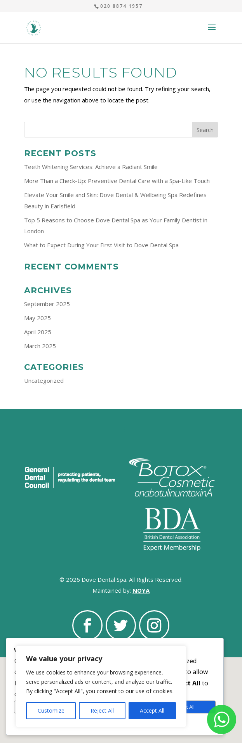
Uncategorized (44, 380)
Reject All (102, 710)
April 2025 (37, 332)
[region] (101, 686)
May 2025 (37, 318)
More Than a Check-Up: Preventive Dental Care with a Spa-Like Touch (117, 181)
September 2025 (47, 304)
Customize (51, 710)
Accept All (152, 710)
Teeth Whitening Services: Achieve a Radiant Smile (91, 167)
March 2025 (40, 346)
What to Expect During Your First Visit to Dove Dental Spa (101, 245)
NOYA (141, 590)
